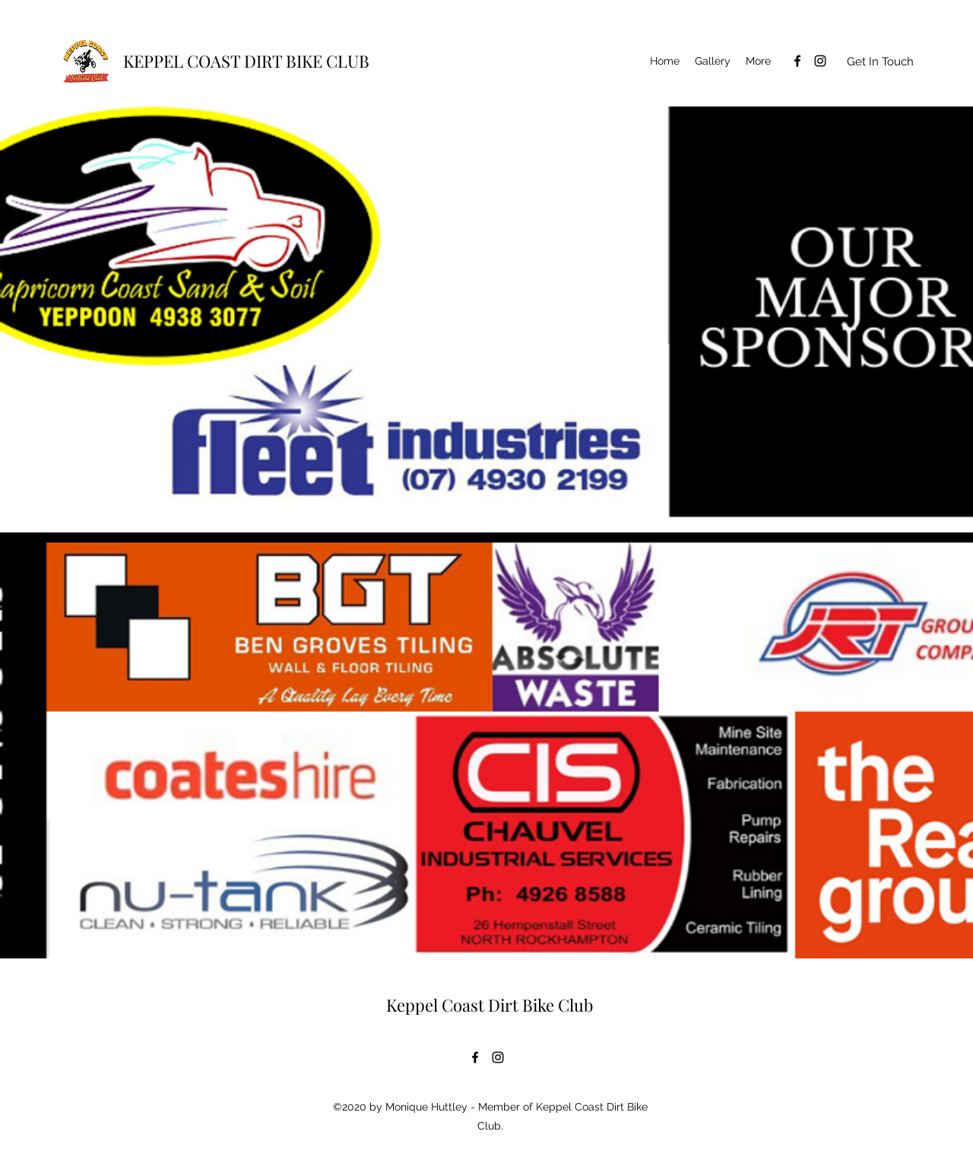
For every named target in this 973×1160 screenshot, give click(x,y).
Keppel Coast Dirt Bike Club (489, 1004)
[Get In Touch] (880, 61)
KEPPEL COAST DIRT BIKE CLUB (246, 60)
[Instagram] (820, 60)
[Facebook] (797, 60)
